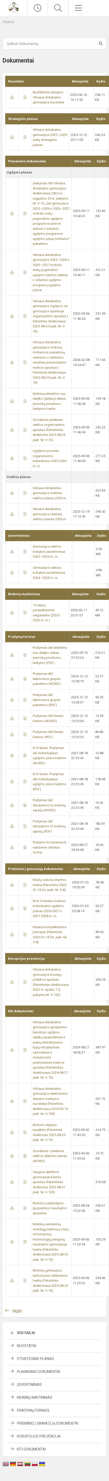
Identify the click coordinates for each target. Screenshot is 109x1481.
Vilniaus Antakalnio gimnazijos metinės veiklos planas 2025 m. (50, 493)
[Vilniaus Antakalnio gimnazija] (13, 7)
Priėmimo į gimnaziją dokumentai (47, 1423)
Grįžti (17, 1311)
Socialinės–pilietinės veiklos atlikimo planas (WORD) (50, 1156)
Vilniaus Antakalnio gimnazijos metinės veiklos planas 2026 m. (50, 514)
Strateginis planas (35, 1359)
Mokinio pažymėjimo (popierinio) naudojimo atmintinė (50, 1208)
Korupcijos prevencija (39, 1436)
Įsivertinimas (29, 1384)
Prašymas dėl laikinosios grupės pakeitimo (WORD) (47, 679)
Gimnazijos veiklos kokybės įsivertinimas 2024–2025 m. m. (49, 573)
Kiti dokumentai (31, 1449)
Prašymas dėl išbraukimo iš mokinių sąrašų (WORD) (49, 805)
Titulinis (8, 22)
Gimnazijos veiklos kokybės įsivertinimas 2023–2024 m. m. (49, 551)
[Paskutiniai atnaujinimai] (38, 8)
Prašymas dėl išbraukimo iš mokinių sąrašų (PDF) (49, 826)
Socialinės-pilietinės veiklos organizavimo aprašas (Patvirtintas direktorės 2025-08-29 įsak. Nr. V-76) (49, 430)
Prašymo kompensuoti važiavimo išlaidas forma (49, 847)
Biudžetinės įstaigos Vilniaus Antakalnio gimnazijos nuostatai (48, 97)
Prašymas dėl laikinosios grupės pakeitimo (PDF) (46, 700)
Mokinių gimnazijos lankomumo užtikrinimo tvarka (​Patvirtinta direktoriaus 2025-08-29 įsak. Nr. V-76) (50, 1280)
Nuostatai (26, 1346)
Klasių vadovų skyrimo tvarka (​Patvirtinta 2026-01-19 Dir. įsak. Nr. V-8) (50, 885)
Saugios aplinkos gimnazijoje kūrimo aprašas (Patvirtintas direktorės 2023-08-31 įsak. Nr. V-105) (49, 1182)
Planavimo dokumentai (38, 1372)
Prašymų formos (33, 1410)
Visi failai (26, 1333)
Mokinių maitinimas (34, 1397)
